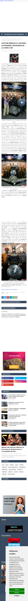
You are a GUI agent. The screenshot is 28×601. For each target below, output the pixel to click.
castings (6, 292)
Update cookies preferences (7, 0)
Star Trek (21, 471)
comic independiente (12, 467)
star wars (10, 471)
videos (5, 39)
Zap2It (3, 289)
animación (4, 471)
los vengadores (22, 292)
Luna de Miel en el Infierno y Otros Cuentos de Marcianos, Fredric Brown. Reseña (16, 396)
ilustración (19, 469)
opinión (16, 471)
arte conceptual (12, 469)
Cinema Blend (13, 289)
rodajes (3, 293)
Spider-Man (4, 469)
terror (16, 464)
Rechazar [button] (17, 592)
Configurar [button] (16, 595)
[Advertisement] (14, 17)
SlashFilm (7, 289)
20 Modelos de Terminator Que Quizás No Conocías (16, 403)
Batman (12, 464)
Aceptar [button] (17, 589)
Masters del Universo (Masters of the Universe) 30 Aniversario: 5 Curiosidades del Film (12, 449)
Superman (4, 467)
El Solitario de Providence (14, 34)
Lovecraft (4, 474)
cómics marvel (15, 292)
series (7, 464)
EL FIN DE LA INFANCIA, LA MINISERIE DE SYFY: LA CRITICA (17, 409)
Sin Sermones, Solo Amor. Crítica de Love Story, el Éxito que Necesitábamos (17, 416)
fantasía (21, 464)
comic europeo (11, 474)
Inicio (2, 39)
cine (10, 292)
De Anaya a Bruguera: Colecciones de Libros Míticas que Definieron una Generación (16, 424)
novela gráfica (22, 467)
